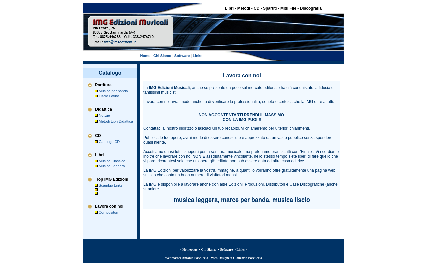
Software (181, 56)
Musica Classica (112, 161)
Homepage (190, 249)
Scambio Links (111, 185)
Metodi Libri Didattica (116, 121)
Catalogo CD (109, 142)
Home (145, 56)
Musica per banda (113, 91)
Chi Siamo (161, 56)
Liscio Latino (109, 96)
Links (197, 56)
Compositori (108, 212)
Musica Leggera (112, 166)
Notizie (104, 115)
